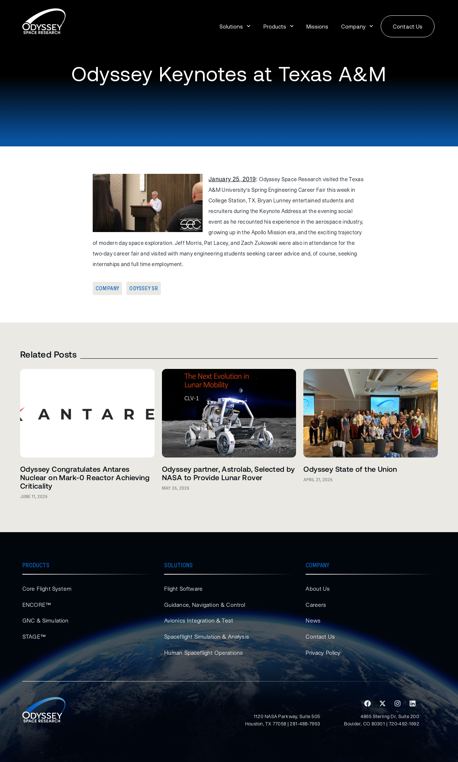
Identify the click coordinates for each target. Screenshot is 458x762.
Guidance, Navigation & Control (206, 605)
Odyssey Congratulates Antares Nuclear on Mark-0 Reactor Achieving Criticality (84, 477)
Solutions (235, 26)
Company (357, 26)
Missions (317, 26)
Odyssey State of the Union (350, 468)
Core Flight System (47, 588)
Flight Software (184, 588)
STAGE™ (34, 636)
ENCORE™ (36, 605)
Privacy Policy (324, 653)
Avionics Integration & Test (199, 620)
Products (278, 26)
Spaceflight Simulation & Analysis (208, 636)
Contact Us (321, 636)
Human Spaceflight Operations (204, 653)
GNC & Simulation (46, 620)
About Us (318, 588)
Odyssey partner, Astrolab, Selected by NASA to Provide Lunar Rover (228, 473)
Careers (316, 605)
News (313, 620)
